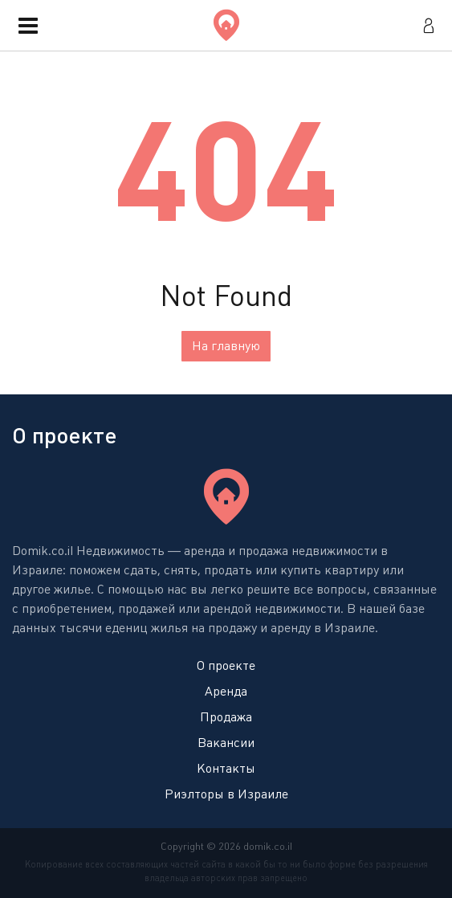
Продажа (226, 717)
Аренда (226, 691)
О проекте (226, 665)
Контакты (226, 768)
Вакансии (226, 742)
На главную (226, 345)
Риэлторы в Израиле (226, 794)
